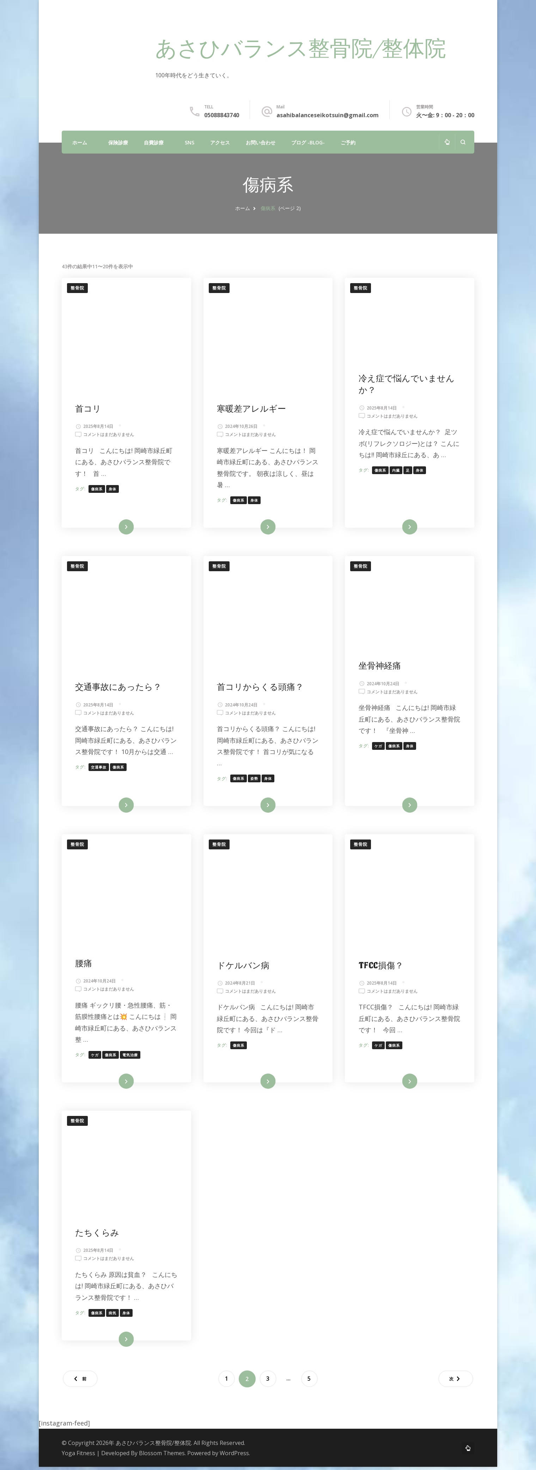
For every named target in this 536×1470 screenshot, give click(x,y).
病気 (113, 1315)
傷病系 (97, 488)
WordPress (234, 1456)
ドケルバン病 (244, 967)
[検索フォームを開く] (463, 142)
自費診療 (154, 142)
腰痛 (84, 965)
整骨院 (77, 288)
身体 (113, 488)
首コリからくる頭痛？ (261, 688)
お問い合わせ (260, 142)
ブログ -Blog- (308, 142)
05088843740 (221, 115)
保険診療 (118, 142)
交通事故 (99, 779)
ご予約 (348, 142)
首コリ (89, 409)
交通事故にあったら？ (119, 688)
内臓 (396, 470)
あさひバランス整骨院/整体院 (300, 50)
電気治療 (131, 1056)
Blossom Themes (162, 1456)
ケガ (379, 747)
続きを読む (116, 528)
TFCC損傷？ (381, 967)
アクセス (220, 142)
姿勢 (255, 779)
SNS (189, 142)
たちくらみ (98, 1235)
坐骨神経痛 (380, 667)
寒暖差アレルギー (252, 409)
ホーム (79, 142)
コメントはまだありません (109, 435)
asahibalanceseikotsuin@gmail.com (327, 115)
